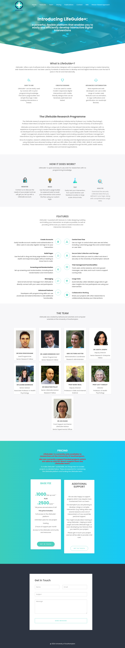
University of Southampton (65, 644)
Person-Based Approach (101, 5)
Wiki (87, 5)
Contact (79, 5)
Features (43, 5)
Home (34, 5)
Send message (61, 631)
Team (51, 5)
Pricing (58, 5)
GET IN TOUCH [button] (45, 544)
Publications (68, 5)
